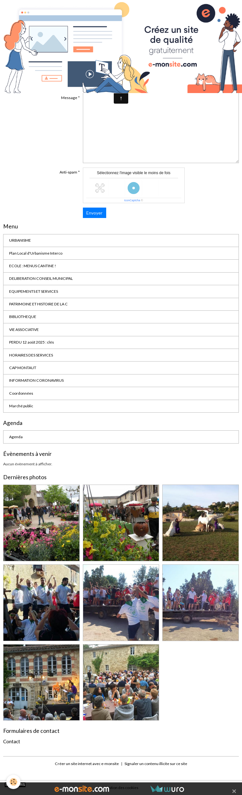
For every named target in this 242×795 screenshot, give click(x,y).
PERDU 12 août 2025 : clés (31, 342)
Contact (11, 741)
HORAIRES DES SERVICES (31, 355)
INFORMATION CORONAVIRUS (36, 380)
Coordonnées (21, 393)
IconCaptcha (132, 200)
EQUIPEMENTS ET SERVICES (33, 291)
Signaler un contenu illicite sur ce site (155, 763)
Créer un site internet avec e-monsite (87, 763)
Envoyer (94, 212)
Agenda (16, 436)
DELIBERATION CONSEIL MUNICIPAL (41, 278)
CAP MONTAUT (22, 367)
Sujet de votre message (57, 82)
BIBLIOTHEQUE (22, 316)
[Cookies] (13, 782)
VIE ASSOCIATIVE (24, 329)
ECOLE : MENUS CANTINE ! (32, 265)
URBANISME (20, 240)
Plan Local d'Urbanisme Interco (35, 253)
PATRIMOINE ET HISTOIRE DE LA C (38, 304)
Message (69, 97)
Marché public (21, 405)
